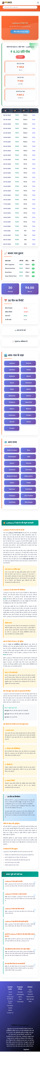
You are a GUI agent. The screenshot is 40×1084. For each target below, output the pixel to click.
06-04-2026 (7, 117)
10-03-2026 (7, 237)
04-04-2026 (7, 126)
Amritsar (28, 398)
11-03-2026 (7, 233)
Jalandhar (12, 404)
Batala (12, 417)
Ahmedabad (20, 1027)
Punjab (29, 517)
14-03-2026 (7, 219)
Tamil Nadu (28, 524)
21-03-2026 (7, 188)
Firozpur (11, 463)
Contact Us (10, 1045)
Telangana (12, 530)
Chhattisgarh (12, 491)
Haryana (28, 498)
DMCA (10, 1042)
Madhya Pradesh (12, 511)
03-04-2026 (7, 130)
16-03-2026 (7, 211)
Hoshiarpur (12, 450)
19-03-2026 (7, 197)
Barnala (12, 456)
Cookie (10, 1040)
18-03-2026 (7, 202)
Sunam (28, 456)
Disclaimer (10, 1038)
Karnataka (28, 504)
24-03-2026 (7, 175)
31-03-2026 (7, 144)
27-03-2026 (7, 162)
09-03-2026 (7, 242)
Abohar (28, 424)
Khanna (28, 430)
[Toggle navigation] (38, 2)
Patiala (28, 404)
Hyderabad (20, 1034)
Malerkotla (12, 430)
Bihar (28, 485)
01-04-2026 (7, 139)
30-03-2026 (7, 148)
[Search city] (20, 7)
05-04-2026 (7, 122)
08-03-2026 (7, 246)
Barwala (20, 1024)
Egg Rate (26, 1082)
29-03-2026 (7, 153)
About (10, 1027)
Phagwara (12, 437)
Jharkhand (12, 504)
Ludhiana (12, 398)
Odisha (12, 517)
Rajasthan (12, 524)
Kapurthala (28, 437)
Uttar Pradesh (28, 530)
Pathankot (28, 417)
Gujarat (12, 498)
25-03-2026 (7, 170)
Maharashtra (29, 511)
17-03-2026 (7, 206)
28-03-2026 (7, 157)
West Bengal (28, 537)
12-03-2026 (7, 228)
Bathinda (12, 411)
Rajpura (12, 443)
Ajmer (20, 1029)
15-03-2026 (7, 215)
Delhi (28, 491)
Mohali (29, 411)
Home (10, 1024)
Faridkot (28, 450)
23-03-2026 (7, 179)
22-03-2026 (7, 184)
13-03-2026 (7, 224)
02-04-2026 (7, 135)
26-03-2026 (7, 166)
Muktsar (28, 443)
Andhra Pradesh (12, 485)
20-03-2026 (7, 193)
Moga (12, 424)
